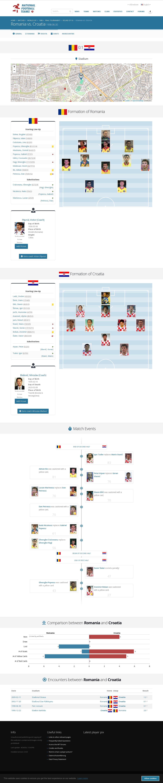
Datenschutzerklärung (57, 756)
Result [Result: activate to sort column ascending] (145, 690)
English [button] (146, 5)
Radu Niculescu (45, 525)
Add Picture (21, 246)
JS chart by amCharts (36, 636)
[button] (81, 77)
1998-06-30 (16, 706)
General (17, 34)
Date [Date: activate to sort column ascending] (13, 690)
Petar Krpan (99, 473)
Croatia (42, 34)
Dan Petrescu (45, 506)
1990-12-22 (16, 710)
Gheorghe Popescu (47, 582)
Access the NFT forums (57, 744)
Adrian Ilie (43, 469)
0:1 (145, 701)
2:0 (145, 710)
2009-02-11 (16, 697)
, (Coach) (33, 219)
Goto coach (33, 256)
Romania (30, 34)
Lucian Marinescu (46, 487)
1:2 (145, 697)
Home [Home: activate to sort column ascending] (109, 690)
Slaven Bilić (99, 492)
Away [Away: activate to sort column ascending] (115, 690)
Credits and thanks (56, 748)
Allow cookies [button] (150, 778)
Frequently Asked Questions (59, 741)
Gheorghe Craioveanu (48, 539)
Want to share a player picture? (60, 752)
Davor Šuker (99, 568)
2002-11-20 (16, 701)
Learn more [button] (82, 778)
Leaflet (126, 101)
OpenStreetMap (137, 101)
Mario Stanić (117, 454)
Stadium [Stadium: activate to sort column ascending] (36, 690)
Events (54, 34)
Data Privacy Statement (57, 759)
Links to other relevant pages (60, 737)
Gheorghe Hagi (45, 543)
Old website (133, 5)
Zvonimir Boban (101, 587)
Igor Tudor (99, 454)
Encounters (68, 34)
